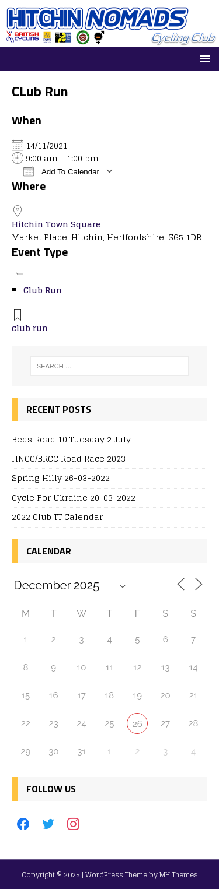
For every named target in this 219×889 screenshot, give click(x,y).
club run (30, 328)
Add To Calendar (61, 171)
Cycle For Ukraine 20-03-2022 (73, 497)
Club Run (42, 290)
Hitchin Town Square (56, 224)
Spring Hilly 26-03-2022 (61, 477)
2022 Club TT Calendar (57, 516)
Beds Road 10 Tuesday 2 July (71, 439)
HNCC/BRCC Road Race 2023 (69, 458)
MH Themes (178, 875)
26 (137, 724)
